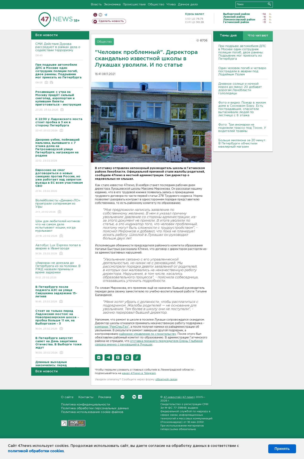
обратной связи (166, 379)
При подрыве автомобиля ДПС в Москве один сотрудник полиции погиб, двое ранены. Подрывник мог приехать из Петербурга (242, 52)
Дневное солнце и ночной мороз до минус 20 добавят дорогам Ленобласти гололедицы (240, 89)
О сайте (67, 397)
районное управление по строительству (147, 334)
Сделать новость (111, 21)
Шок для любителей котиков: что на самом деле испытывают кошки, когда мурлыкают (59, 229)
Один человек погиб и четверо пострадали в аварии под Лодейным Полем (242, 71)
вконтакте (100, 15)
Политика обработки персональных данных (95, 408)
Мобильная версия (95, 15)
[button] (99, 357)
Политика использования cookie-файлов (92, 412)
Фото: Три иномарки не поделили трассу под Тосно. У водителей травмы (242, 127)
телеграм (105, 15)
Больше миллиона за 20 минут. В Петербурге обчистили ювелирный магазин (242, 143)
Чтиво (171, 4)
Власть (96, 4)
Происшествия (134, 4)
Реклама (104, 397)
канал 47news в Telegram (139, 373)
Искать (269, 4)
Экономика (112, 4)
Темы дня (228, 35)
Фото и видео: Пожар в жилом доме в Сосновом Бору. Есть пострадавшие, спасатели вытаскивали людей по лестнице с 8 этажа (242, 109)
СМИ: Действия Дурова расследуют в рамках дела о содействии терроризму (59, 50)
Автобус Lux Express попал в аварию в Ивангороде (59, 249)
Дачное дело (188, 4)
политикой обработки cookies (36, 451)
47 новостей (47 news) (179, 397)
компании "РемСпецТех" (112, 327)
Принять (282, 449)
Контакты (85, 397)
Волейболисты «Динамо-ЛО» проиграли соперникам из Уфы (59, 206)
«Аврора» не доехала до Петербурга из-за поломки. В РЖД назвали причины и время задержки (59, 270)
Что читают (258, 35)
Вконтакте (122, 397)
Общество (156, 4)
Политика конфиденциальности (85, 404)
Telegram (140, 397)
